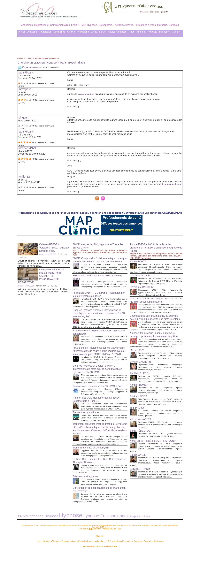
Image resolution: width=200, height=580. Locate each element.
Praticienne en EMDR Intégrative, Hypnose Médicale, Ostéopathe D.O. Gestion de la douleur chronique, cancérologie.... (160, 415)
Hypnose (52, 546)
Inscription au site (108, 559)
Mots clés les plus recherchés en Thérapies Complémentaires (104, 570)
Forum (30, 58)
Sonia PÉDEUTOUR (142, 458)
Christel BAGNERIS (142, 383)
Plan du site (85, 559)
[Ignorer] (22, 86)
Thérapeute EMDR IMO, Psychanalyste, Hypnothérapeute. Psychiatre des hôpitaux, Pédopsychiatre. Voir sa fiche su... (160, 295)
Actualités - (153, 31)
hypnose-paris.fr (86, 94)
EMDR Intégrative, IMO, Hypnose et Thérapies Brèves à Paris (95, 246)
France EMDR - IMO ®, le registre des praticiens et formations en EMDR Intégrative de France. (153, 247)
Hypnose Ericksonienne (74, 546)
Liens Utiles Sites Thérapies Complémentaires (69, 570)
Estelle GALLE (139, 486)
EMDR (21, 547)
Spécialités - (59, 31)
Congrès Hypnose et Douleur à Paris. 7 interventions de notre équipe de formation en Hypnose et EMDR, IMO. (99, 385)
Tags (117, 559)
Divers (42, 254)
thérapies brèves (95, 547)
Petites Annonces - (118, 31)
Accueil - (22, 31)
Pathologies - (46, 31)
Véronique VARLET (142, 446)
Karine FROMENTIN (142, 409)
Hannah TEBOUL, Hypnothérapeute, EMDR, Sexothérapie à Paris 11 (95, 421)
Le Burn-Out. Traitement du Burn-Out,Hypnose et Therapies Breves (94, 490)
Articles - (71, 31)
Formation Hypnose (34, 547)
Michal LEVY (138, 369)
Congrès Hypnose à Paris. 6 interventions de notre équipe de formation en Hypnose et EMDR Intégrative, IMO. (98, 321)
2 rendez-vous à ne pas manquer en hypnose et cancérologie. (95, 343)
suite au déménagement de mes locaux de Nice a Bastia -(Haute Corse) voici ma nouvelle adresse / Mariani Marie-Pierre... (44, 291)
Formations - (83, 31)
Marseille (100, 566)
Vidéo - (132, 31)
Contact (176, 31)
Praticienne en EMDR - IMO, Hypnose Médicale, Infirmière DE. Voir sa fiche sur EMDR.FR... (160, 463)
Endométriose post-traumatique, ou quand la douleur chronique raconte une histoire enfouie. (156, 327)
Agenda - (141, 31)
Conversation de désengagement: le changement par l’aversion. (95, 522)
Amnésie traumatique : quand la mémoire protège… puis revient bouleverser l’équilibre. (155, 350)
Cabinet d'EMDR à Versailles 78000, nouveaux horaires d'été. (54, 247)
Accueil (20, 58)
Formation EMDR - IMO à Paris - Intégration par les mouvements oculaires (98, 300)
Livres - (95, 31)
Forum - (103, 31)
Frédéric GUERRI (141, 395)
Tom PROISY (138, 435)
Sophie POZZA (139, 261)
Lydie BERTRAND (141, 503)
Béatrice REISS (139, 421)
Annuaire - (32, 31)
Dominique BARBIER (143, 289)
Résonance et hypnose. (87, 506)
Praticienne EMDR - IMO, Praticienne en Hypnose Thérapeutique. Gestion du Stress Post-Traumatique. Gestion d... (160, 452)
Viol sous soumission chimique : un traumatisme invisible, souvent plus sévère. (151, 304)
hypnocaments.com (171, 184)
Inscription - (165, 31)
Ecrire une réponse (30, 67)
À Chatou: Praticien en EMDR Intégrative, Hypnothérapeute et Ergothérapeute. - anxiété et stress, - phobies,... (160, 440)
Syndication (97, 559)
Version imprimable (53, 67)
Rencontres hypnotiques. (88, 437)
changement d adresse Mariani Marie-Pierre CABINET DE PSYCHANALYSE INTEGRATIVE (43, 276)
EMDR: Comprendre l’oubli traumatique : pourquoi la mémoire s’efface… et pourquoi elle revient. (99, 261)
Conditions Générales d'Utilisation (134, 570)
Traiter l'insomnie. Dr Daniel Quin (93, 474)
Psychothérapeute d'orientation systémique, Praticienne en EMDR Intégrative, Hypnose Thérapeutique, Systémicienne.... (160, 389)
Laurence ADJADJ (141, 275)
